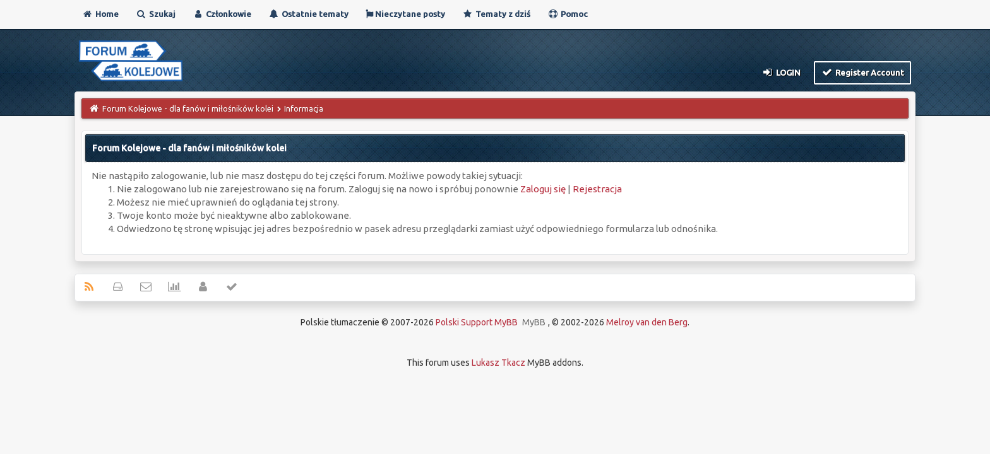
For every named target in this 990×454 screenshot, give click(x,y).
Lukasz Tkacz (498, 363)
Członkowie (222, 13)
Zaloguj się (543, 188)
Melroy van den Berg (647, 322)
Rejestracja (597, 188)
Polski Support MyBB (477, 322)
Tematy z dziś (496, 13)
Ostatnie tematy (308, 13)
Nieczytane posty (405, 13)
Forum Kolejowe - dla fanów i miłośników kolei (187, 108)
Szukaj (156, 13)
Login (781, 72)
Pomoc (567, 13)
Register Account (863, 72)
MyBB (534, 322)
